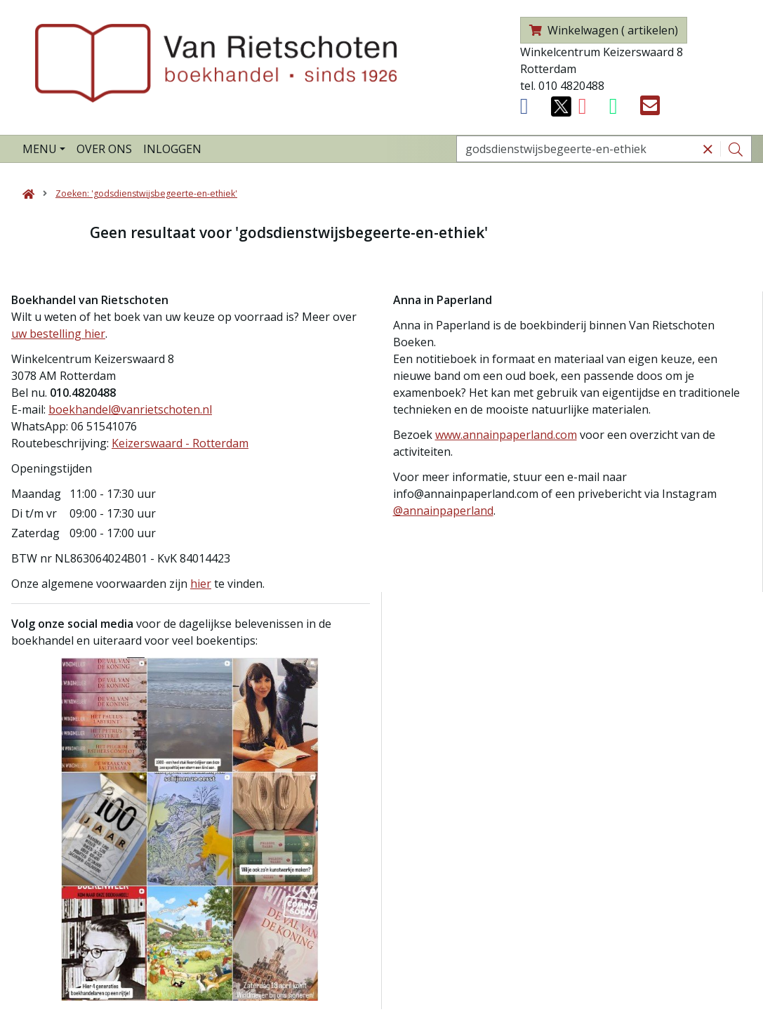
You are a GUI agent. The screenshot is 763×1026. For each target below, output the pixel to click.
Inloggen (172, 149)
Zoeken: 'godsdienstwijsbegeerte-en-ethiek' (146, 193)
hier (200, 583)
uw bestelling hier (58, 333)
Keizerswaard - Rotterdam (180, 443)
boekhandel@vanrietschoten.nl (130, 409)
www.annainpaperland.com (506, 434)
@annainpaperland (443, 510)
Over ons (104, 149)
